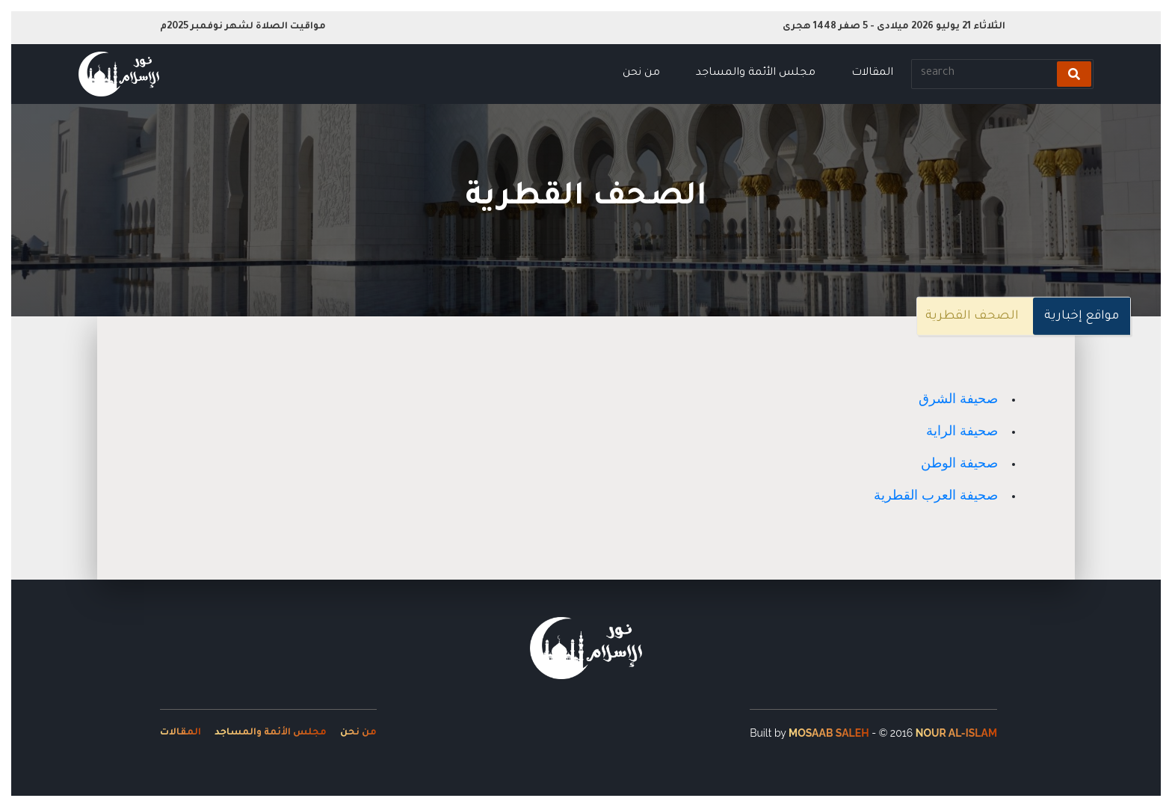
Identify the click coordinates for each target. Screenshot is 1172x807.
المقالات (872, 73)
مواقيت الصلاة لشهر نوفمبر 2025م (243, 27)
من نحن (641, 73)
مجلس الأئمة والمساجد (755, 73)
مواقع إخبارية (1081, 316)
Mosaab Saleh (829, 733)
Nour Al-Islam (956, 733)
